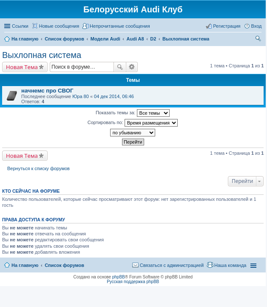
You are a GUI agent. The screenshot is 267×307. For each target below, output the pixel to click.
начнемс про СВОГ (47, 90)
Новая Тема (22, 67)
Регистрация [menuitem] (226, 26)
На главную (24, 265)
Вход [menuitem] (256, 26)
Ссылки (20, 26)
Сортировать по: (133, 123)
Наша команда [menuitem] (230, 265)
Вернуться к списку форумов (38, 168)
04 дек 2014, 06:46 (114, 96)
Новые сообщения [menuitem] (59, 26)
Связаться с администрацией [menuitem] (172, 265)
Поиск (120, 67)
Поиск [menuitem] (258, 39)
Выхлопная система (41, 55)
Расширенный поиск (132, 67)
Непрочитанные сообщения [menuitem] (120, 26)
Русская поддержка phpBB (133, 281)
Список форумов (64, 265)
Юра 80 (80, 96)
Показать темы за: (133, 113)
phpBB (118, 277)
